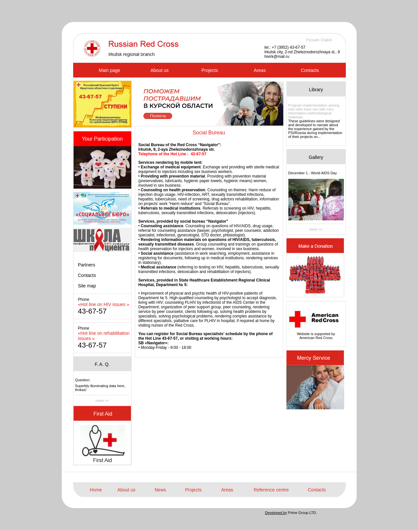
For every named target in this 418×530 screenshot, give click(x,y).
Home (96, 489)
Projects (209, 70)
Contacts (310, 70)
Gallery (316, 157)
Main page (109, 70)
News (160, 489)
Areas (260, 70)
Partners (86, 264)
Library (316, 89)
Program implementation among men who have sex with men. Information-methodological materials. (314, 111)
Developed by (276, 513)
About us (160, 70)
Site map (87, 285)
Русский (312, 40)
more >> (102, 400)
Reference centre (271, 489)
